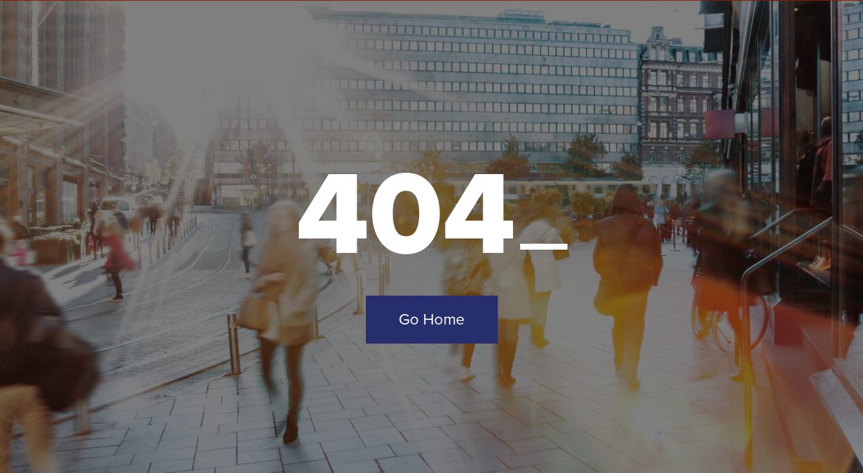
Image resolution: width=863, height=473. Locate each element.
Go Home (432, 319)
